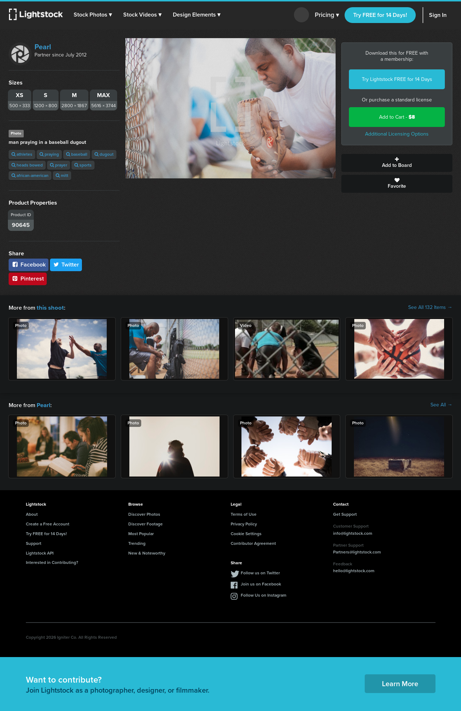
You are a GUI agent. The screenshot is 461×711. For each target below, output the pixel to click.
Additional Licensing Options (397, 134)
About (32, 513)
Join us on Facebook (261, 583)
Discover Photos (144, 513)
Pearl (42, 46)
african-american (30, 175)
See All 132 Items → (430, 307)
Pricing (327, 15)
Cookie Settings (246, 533)
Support (33, 542)
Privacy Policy (244, 523)
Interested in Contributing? (52, 562)
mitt (62, 175)
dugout (104, 154)
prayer (58, 165)
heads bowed (27, 165)
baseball (76, 154)
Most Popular (141, 533)
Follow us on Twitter (260, 572)
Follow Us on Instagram (263, 594)
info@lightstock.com (352, 532)
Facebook (28, 264)
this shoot (49, 307)
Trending (137, 542)
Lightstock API (40, 552)
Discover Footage (145, 523)
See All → (441, 404)
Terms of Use (244, 513)
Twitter (66, 264)
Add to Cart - (397, 117)
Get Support (345, 513)
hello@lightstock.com (353, 570)
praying (49, 154)
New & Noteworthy (146, 552)
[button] (93, 14)
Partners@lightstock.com (357, 551)
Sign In (438, 15)
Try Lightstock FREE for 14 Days (397, 79)
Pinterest (27, 278)
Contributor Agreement (253, 542)
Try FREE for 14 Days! (380, 15)
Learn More (400, 683)
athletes (21, 154)
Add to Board (397, 163)
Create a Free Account (47, 523)
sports (83, 165)
